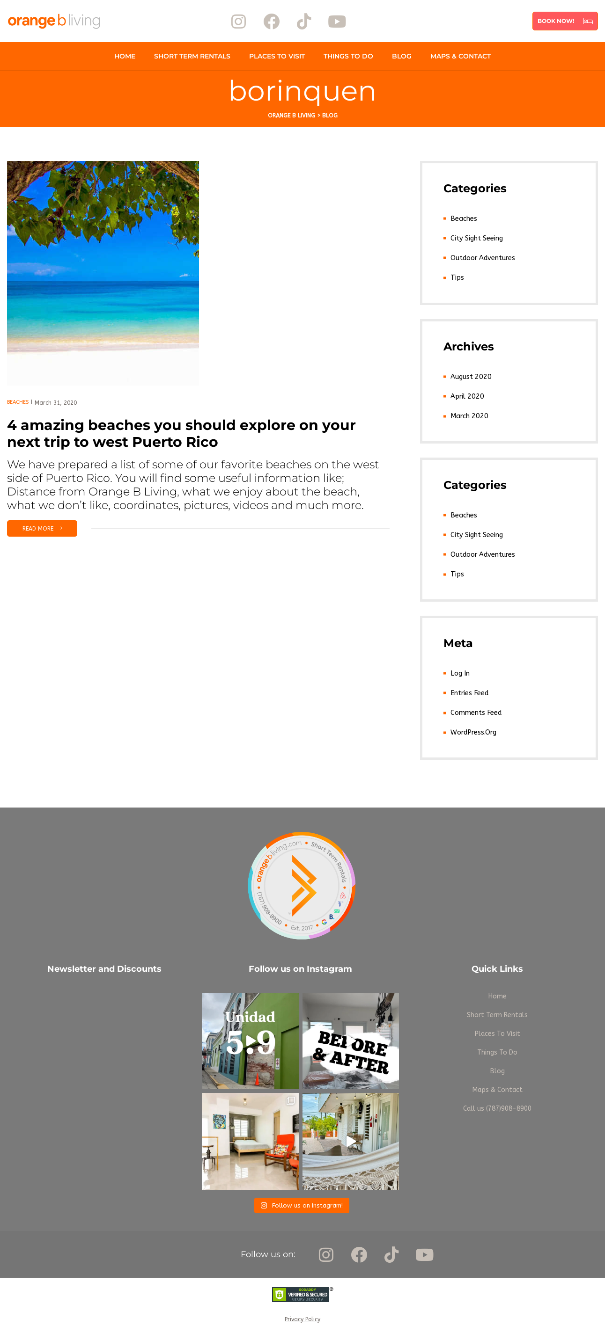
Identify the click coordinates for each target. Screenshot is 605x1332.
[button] (565, 21)
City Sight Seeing (476, 237)
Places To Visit (277, 56)
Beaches (18, 402)
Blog (402, 56)
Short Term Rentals (192, 56)
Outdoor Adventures (482, 257)
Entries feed (468, 688)
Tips (457, 276)
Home (124, 56)
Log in (459, 669)
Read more (49, 526)
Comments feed (475, 707)
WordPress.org (472, 727)
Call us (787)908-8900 (497, 1103)
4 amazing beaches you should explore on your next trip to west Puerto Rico (181, 433)
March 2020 (468, 413)
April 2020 (466, 394)
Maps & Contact (460, 56)
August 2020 (469, 375)
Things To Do (348, 56)
